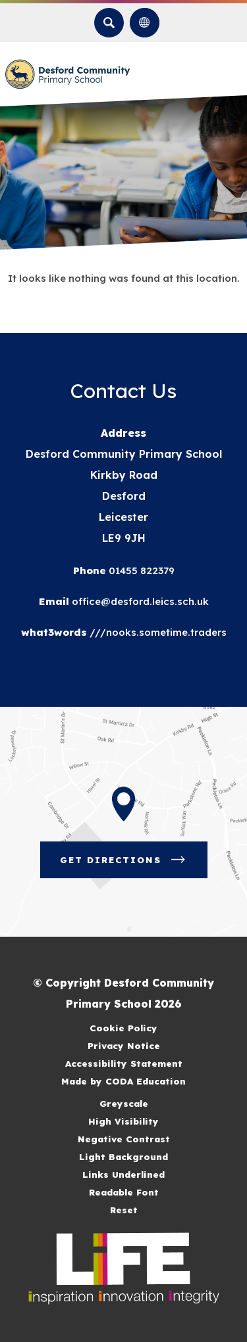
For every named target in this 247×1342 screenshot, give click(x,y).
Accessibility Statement (123, 1063)
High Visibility (123, 1121)
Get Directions (124, 860)
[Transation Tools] (144, 22)
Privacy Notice (124, 1045)
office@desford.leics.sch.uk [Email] (139, 601)
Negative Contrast (124, 1138)
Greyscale (123, 1103)
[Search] (109, 22)
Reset (124, 1209)
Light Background (123, 1156)
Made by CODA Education (123, 1080)
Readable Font (124, 1191)
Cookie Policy (123, 1027)
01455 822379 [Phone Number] (140, 570)
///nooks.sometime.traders (157, 632)
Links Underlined (123, 1174)
